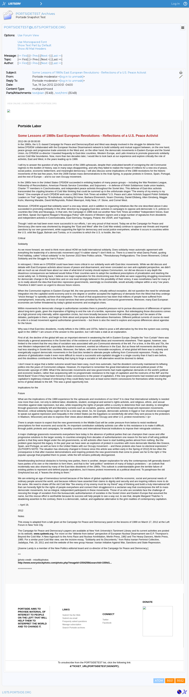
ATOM (159, 680)
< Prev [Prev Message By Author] (34, 63)
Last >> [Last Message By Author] (56, 63)
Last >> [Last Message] (56, 55)
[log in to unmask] (71, 76)
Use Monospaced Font (32, 42)
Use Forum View (28, 35)
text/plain (38, 93)
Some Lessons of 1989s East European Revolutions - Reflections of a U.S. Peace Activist (89, 72)
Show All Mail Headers (32, 48)
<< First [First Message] (23, 55)
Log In (175, 3)
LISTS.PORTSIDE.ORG (16, 692)
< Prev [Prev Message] (34, 55)
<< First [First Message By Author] (23, 63)
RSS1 (170, 680)
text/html (61, 93)
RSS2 (180, 680)
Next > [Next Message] (45, 55)
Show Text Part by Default (34, 45)
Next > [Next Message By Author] (45, 63)
